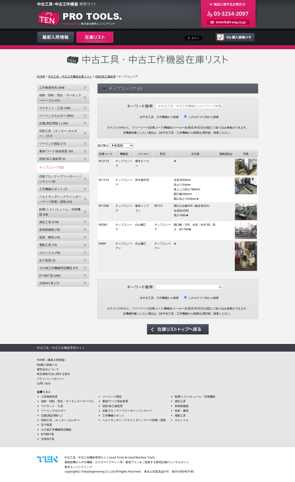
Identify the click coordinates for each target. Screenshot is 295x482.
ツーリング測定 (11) (52, 143)
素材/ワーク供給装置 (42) (56, 151)
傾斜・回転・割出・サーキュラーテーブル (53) (60, 97)
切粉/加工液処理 (105, 76)
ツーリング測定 (112, 396)
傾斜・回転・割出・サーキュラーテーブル (67, 401)
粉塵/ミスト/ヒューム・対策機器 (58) (59, 211)
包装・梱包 (182, 411)
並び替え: (115, 145)
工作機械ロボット (113, 415)
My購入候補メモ (47, 365)
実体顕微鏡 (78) (49, 230)
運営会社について (48, 369)
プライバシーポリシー (51, 379)
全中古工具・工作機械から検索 (157, 117)
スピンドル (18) (49, 253)
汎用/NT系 (47, 439)
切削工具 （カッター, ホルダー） (61, 420)
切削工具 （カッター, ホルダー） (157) (58, 133)
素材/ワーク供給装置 (115, 401)
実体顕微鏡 (182, 406)
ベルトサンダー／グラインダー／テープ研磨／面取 (134, 420)
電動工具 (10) (48, 245)
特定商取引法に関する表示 (53, 374)
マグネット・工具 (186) (55, 108)
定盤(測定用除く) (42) (53, 123)
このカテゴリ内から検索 (201, 117)
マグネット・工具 (52, 406)
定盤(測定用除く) (51, 415)
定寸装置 (46, 425)
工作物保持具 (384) (52, 87)
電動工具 (180, 415)
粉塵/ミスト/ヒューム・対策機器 (195, 396)
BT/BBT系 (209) (49, 275)
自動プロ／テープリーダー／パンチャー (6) (60, 178)
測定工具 (180, 401)
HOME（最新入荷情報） (52, 360)
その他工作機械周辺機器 (56, 429)
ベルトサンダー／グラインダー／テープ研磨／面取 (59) (60, 199)
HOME (41, 76)
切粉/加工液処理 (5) (52, 159)
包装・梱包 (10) (49, 237)
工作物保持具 (49, 396)
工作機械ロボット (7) (53, 189)
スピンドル (182, 420)
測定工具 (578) (49, 222)
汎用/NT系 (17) (49, 283)
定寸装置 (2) (47, 260)
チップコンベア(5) (51, 167)
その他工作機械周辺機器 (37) (58, 268)
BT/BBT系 (47, 434)
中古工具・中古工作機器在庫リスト (70, 76)
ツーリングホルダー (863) (56, 116)
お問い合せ (44, 383)
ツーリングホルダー (53, 411)
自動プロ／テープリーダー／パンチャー (127, 411)
